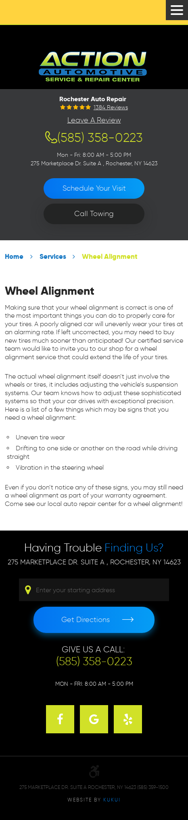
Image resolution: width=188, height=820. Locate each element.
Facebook (60, 719)
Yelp (128, 719)
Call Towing (94, 213)
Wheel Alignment (110, 256)
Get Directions (85, 619)
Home (14, 256)
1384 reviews (111, 107)
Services (53, 256)
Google (94, 719)
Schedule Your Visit (94, 188)
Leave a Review (94, 120)
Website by (94, 800)
